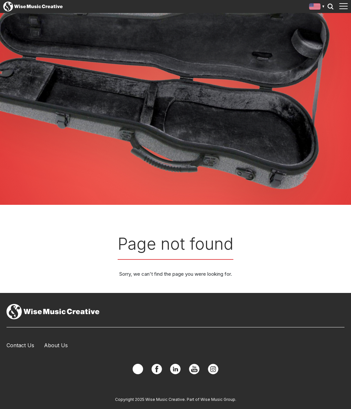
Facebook (157, 369)
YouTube (194, 369)
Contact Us (20, 345)
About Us (56, 345)
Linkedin (175, 369)
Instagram (213, 369)
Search (330, 6)
